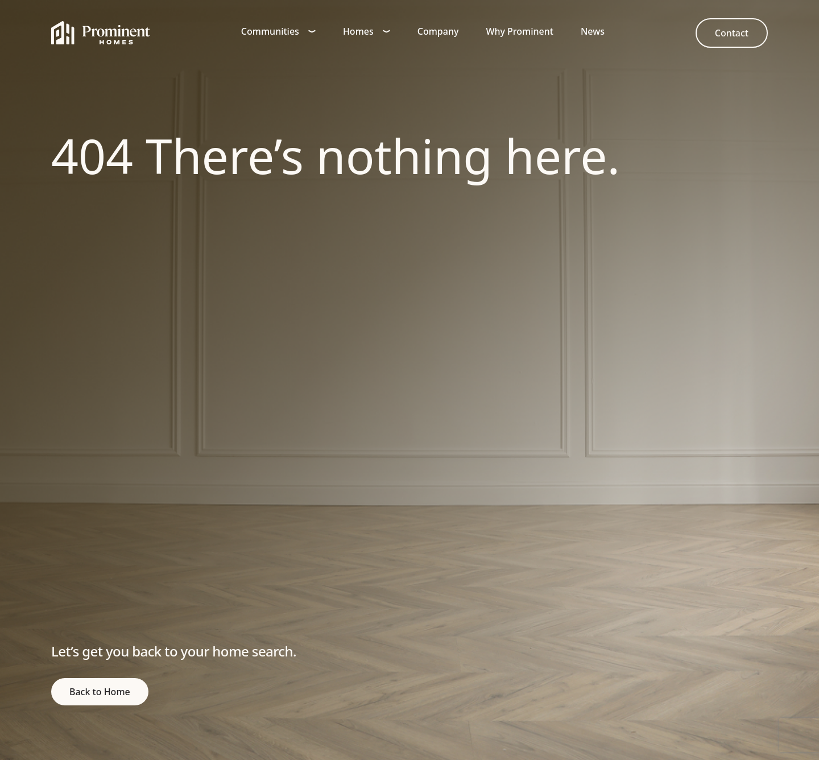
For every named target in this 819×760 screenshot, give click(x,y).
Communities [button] (278, 31)
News (593, 31)
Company (438, 31)
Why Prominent (519, 31)
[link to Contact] (732, 33)
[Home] (100, 33)
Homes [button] (366, 31)
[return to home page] (99, 691)
